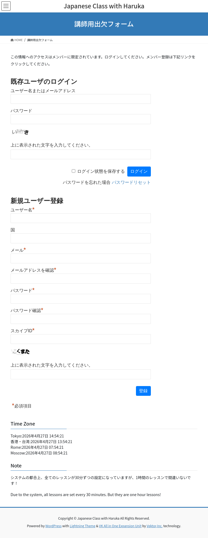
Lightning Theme (82, 525)
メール (18, 250)
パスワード (21, 110)
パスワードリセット (131, 182)
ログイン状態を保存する (101, 171)
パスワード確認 (27, 310)
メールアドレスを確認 (33, 270)
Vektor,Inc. (154, 525)
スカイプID (23, 330)
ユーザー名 (23, 210)
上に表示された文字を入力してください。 (52, 145)
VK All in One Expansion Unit (120, 525)
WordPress (54, 525)
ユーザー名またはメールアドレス (43, 90)
